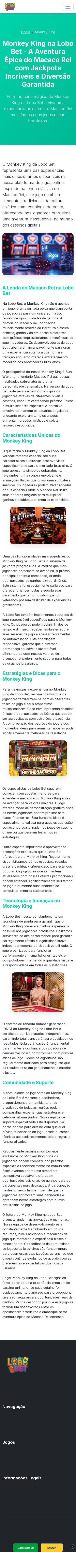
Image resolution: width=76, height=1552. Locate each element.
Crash (7, 1450)
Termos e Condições (18, 1491)
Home (25, 32)
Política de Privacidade (19, 1496)
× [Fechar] (72, 1546)
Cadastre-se (25, 1548)
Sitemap (8, 1506)
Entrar (51, 1548)
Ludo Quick (11, 1424)
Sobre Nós (10, 1486)
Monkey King (12, 1429)
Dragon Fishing (14, 1465)
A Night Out (11, 1460)
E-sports (9, 1420)
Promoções (11, 1455)
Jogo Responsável (16, 1501)
